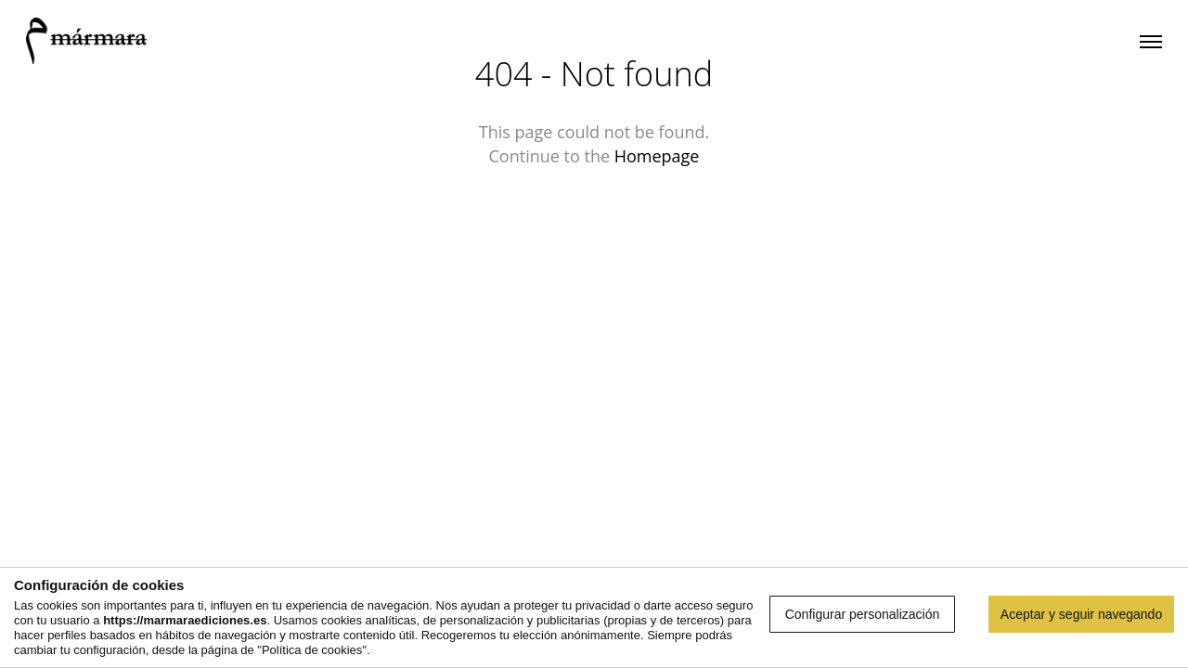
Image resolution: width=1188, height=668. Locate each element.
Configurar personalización (862, 614)
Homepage (657, 156)
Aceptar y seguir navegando (1081, 614)
